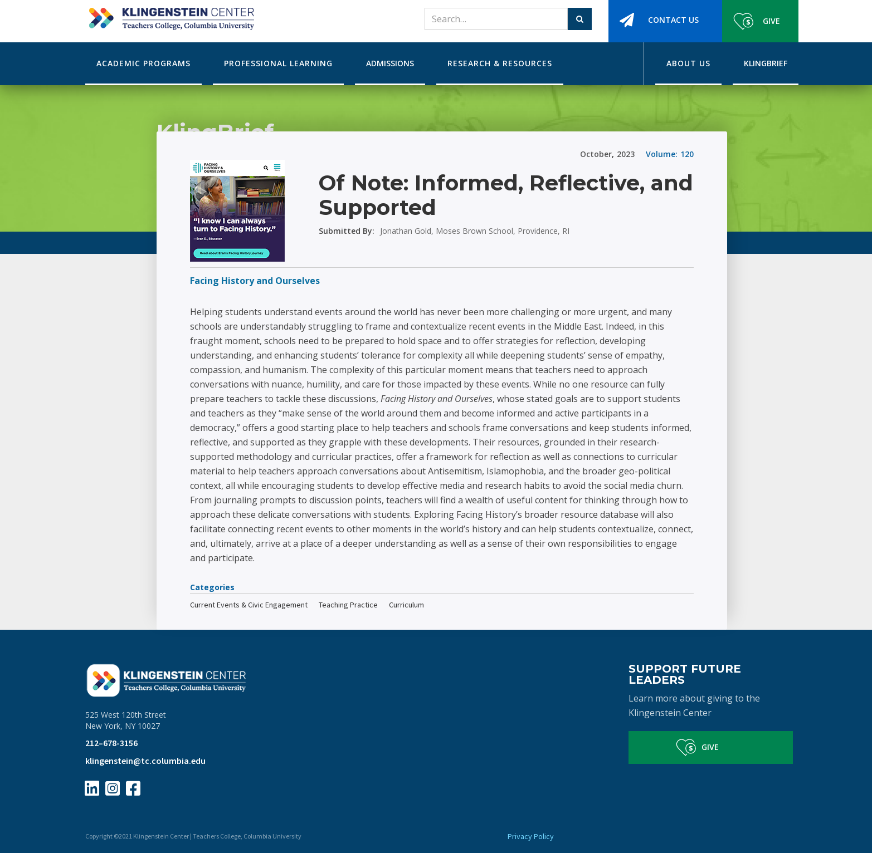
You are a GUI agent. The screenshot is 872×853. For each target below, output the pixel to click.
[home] (169, 15)
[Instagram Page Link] (112, 788)
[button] (143, 63)
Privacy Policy (531, 836)
